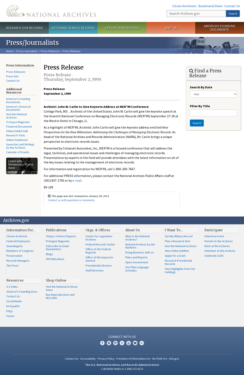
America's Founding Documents (219, 28)
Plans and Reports (136, 257)
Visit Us (171, 28)
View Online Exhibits (177, 251)
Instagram (115, 343)
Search (233, 13)
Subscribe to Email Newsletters (57, 247)
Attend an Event (214, 236)
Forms (10, 316)
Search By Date (201, 87)
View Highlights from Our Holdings (180, 270)
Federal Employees (18, 241)
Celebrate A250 (213, 256)
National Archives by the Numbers (140, 246)
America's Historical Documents (18, 108)
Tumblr (122, 343)
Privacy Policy (106, 358)
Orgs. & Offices (98, 230)
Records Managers (18, 260)
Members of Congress (20, 251)
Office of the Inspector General (99, 258)
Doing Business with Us (139, 252)
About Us (132, 230)
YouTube (128, 343)
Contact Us (232, 6)
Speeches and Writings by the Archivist (20, 145)
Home (9, 51)
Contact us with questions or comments (71, 200)
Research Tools (15, 135)
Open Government (136, 262)
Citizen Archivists (184, 6)
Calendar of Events (17, 152)
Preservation (14, 256)
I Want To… (174, 230)
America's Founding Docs (21, 291)
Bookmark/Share (210, 6)
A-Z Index (12, 286)
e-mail (77, 180)
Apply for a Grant (175, 256)
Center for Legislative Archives (99, 237)
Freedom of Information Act (133, 358)
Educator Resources (122, 28)
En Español (12, 306)
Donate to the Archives (218, 241)
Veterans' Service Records (73, 28)
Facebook (102, 343)
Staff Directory (95, 270)
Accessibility (88, 358)
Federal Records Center (100, 244)
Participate (213, 230)
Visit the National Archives (16, 115)
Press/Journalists (27, 51)
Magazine (18, 122)
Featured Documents (19, 126)
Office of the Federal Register (98, 250)
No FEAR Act (159, 358)
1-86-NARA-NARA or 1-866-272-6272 (122, 369)
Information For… (20, 230)
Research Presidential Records (178, 262)
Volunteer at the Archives (219, 251)
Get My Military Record (179, 236)
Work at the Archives (217, 246)
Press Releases (50, 51)
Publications (56, 230)
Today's (61, 236)
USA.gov (174, 358)
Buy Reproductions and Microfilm (60, 296)
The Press (12, 265)
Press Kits (12, 76)
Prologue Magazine (58, 241)
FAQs (9, 311)
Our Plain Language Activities (137, 268)
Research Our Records (24, 28)
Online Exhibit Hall (17, 131)
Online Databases (17, 140)
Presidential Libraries (99, 265)
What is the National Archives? (137, 237)
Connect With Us (122, 337)
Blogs (49, 254)
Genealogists (14, 246)
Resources (15, 280)
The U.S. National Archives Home (51, 11)
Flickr (141, 343)
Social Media (14, 301)
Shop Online (56, 280)
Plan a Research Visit (177, 241)
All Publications (55, 259)
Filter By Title (200, 106)
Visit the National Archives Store (62, 288)
